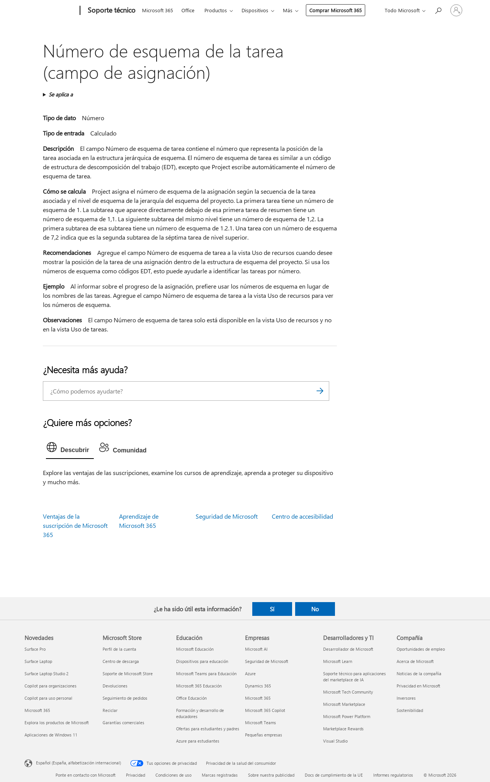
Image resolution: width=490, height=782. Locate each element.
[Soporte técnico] (111, 10)
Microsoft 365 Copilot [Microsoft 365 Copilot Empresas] (265, 710)
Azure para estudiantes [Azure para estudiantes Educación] (197, 741)
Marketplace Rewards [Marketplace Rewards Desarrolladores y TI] (343, 728)
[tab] (70, 449)
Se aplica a (61, 94)
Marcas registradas (220, 775)
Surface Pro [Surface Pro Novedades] (35, 649)
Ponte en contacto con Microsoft (86, 775)
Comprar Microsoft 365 (335, 10)
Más (287, 10)
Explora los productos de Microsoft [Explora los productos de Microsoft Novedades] (56, 722)
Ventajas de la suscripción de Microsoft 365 (75, 525)
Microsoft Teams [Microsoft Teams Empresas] (260, 722)
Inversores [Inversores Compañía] (406, 698)
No (315, 609)
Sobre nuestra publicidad (271, 775)
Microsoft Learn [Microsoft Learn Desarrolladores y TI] (337, 661)
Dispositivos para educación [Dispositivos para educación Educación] (202, 661)
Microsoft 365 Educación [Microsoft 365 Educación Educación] (199, 686)
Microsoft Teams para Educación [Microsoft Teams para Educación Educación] (206, 673)
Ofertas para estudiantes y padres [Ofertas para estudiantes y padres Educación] (207, 728)
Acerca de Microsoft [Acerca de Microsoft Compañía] (415, 661)
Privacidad (135, 775)
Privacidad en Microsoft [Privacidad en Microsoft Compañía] (418, 686)
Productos (215, 10)
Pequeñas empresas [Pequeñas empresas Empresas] (263, 735)
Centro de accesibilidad (302, 516)
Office (187, 10)
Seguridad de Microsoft (227, 516)
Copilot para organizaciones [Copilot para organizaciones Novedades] (50, 686)
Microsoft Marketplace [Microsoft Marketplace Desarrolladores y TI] (344, 704)
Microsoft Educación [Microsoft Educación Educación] (195, 649)
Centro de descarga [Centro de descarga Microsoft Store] (121, 661)
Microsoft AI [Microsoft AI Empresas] (256, 649)
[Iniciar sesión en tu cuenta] (456, 10)
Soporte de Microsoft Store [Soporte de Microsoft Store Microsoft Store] (128, 673)
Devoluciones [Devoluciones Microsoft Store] (115, 686)
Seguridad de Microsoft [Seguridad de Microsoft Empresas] (266, 661)
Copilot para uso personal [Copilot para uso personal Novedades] (48, 698)
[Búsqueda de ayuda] (438, 9)
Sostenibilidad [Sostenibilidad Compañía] (410, 710)
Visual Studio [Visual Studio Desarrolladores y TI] (335, 741)
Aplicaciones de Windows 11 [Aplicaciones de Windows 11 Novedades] (50, 735)
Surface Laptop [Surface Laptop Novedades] (38, 661)
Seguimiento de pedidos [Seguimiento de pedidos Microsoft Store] (125, 698)
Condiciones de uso (173, 775)
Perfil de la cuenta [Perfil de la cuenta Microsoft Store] (119, 649)
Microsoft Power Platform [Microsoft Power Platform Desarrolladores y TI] (346, 716)
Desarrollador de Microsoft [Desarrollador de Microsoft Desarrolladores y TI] (348, 649)
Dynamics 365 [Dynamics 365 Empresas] (258, 686)
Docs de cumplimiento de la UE (334, 775)
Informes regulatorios (393, 775)
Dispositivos (255, 10)
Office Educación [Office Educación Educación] (191, 698)
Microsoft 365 (157, 10)
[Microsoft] (50, 10)
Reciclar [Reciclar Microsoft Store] (110, 710)
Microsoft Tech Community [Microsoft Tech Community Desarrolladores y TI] (348, 692)
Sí (272, 609)
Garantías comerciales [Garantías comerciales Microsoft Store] (123, 722)
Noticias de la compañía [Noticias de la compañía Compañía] (419, 673)
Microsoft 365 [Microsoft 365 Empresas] (258, 698)
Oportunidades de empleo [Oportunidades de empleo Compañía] (421, 649)
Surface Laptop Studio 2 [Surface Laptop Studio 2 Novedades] (46, 673)
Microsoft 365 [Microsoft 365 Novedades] (37, 710)
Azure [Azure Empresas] (250, 673)
